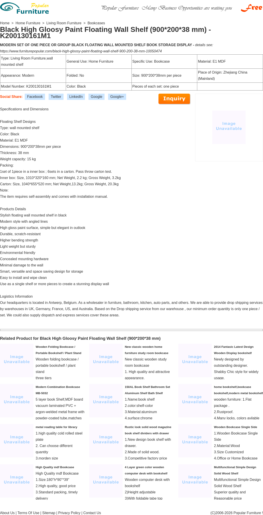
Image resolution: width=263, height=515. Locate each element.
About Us (7, 513)
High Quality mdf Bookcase (55, 467)
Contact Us (92, 513)
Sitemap (48, 513)
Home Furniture (28, 23)
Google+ (117, 97)
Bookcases (96, 23)
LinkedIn (76, 97)
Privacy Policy (69, 513)
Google (96, 97)
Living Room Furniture (63, 23)
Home (5, 23)
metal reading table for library (56, 427)
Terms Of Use (28, 513)
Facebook (35, 97)
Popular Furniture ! (248, 513)
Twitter (56, 97)
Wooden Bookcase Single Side (235, 427)
